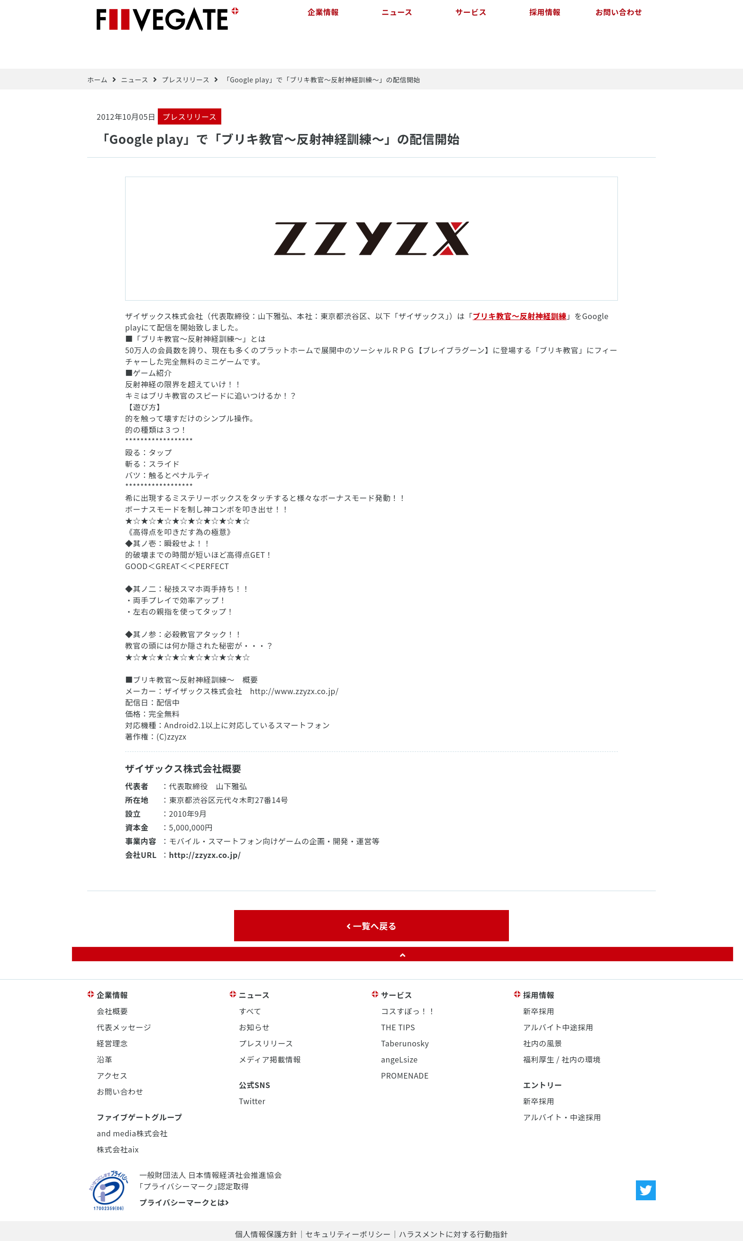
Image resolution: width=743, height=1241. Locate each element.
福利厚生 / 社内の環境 (561, 1029)
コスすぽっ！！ (408, 981)
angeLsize (399, 1029)
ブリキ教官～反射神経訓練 (520, 286)
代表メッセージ (124, 997)
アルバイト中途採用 (558, 997)
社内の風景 (542, 1013)
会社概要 (112, 981)
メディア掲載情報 (270, 1029)
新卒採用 (538, 981)
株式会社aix (118, 1119)
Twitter (252, 1071)
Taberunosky (405, 1013)
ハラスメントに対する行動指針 (453, 1204)
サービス (471, 19)
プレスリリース (185, 49)
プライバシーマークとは (184, 1172)
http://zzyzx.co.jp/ (205, 824)
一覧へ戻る (371, 896)
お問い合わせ (618, 19)
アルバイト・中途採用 (562, 1087)
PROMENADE (405, 1045)
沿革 (104, 1029)
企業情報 (323, 19)
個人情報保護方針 (266, 1204)
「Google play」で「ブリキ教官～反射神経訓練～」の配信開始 (321, 49)
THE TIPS (398, 997)
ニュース (396, 19)
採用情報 (545, 19)
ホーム (97, 49)
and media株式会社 (132, 1103)
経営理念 (112, 1013)
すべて (250, 981)
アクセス (112, 1045)
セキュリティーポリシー (348, 1204)
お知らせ (254, 997)
